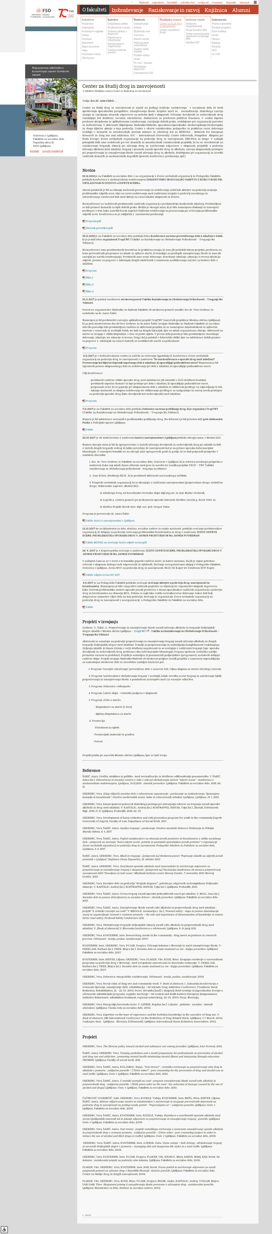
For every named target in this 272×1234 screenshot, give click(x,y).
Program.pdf (93, 221)
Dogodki (231, 2)
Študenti (144, 2)
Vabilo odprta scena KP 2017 (103, 574)
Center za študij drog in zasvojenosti (132, 91)
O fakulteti (88, 91)
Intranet (244, 2)
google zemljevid (52, 151)
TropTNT (140, 631)
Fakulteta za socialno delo (52, 12)
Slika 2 (90, 284)
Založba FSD (187, 2)
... (115, 100)
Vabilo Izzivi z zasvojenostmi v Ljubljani (110, 520)
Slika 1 (89, 277)
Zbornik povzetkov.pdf (99, 228)
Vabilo (89, 429)
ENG (254, 2)
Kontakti (172, 2)
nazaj (88, 1215)
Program (91, 270)
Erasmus (217, 2)
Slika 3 (90, 291)
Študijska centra (103, 91)
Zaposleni (158, 2)
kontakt (34, 151)
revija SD (203, 2)
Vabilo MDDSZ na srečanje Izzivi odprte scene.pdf (116, 542)
